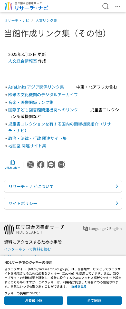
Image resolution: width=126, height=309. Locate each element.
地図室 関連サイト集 (27, 145)
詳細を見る (79, 286)
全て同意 (94, 300)
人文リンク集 (46, 20)
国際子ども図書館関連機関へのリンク (43, 110)
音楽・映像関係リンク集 (30, 102)
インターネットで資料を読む (27, 249)
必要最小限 (34, 300)
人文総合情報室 (22, 61)
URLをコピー (12, 164)
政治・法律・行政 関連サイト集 (37, 138)
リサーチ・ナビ (16, 20)
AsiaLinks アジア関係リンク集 (36, 87)
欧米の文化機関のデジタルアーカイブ (43, 94)
